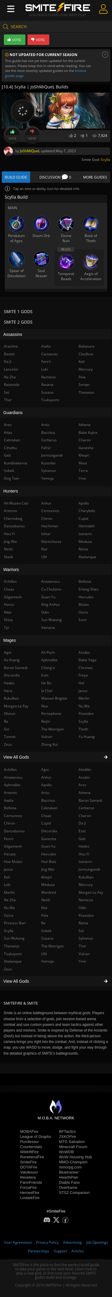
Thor (82, 946)
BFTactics (67, 1131)
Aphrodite (49, 659)
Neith (45, 899)
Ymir (82, 961)
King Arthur (50, 604)
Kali (82, 361)
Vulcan (84, 953)
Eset (82, 831)
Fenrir (46, 361)
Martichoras (51, 541)
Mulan (84, 604)
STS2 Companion (74, 1192)
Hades (84, 846)
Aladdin (85, 769)
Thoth (83, 729)
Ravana (47, 384)
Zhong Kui (49, 744)
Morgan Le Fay (91, 892)
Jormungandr (89, 869)
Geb (82, 838)
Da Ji (82, 823)
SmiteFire (28, 1162)
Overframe (68, 1187)
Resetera (28, 1177)
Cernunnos (50, 510)
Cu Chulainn (51, 589)
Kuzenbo (48, 463)
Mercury (86, 884)
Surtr (83, 619)
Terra (83, 470)
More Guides (95, 177)
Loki (44, 369)
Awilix (46, 346)
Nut (44, 907)
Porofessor (29, 1141)
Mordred (48, 892)
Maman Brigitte (54, 698)
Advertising (72, 1242)
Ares (82, 784)
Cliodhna (86, 354)
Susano (47, 938)
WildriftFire (29, 1152)
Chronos (86, 667)
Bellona (85, 581)
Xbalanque (87, 556)
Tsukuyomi (50, 399)
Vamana (48, 627)
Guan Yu (48, 846)
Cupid (46, 823)
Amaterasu (50, 581)
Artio (45, 792)
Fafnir (46, 447)
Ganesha (48, 838)
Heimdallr (87, 526)
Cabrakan (49, 807)
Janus (83, 690)
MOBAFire (29, 1131)
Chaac (46, 815)
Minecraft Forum (73, 1146)
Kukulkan (86, 877)
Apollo (46, 784)
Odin (82, 907)
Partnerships (38, 1251)
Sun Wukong (51, 619)
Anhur (46, 777)
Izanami (85, 861)
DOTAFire (28, 1167)
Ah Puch (48, 652)
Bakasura (86, 346)
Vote (12, 135)
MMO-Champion (73, 1162)
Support (60, 1251)
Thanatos (86, 392)
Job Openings (97, 1242)
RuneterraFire (32, 1157)
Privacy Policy (47, 1242)
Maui (83, 463)
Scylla (105, 159)
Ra (43, 922)
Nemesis (86, 899)
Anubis (84, 777)
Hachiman (49, 526)
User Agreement (18, 1242)
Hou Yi (84, 854)
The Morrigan (52, 946)
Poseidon (86, 915)
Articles (77, 1251)
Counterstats (31, 1146)
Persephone (51, 713)
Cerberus (86, 807)
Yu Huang (87, 736)
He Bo (46, 683)
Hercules (48, 854)
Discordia (49, 831)
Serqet (84, 384)
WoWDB (66, 1152)
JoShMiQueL (30, 150)
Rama (83, 922)
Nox (44, 706)
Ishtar (46, 533)
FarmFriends (31, 1182)
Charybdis (87, 510)
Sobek (46, 930)
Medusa (48, 884)
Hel (81, 683)
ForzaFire (28, 1187)
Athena (84, 792)
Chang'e (48, 667)
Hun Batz (48, 861)
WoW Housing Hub (75, 1157)
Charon (85, 815)
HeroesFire (29, 1192)
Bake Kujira (88, 432)
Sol (81, 930)
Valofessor (29, 1172)
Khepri (46, 877)
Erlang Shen (89, 589)
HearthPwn (68, 1177)
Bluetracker (69, 1172)
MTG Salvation (72, 1141)
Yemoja (47, 961)
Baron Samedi (90, 800)
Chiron (46, 518)
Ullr (44, 953)
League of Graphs (35, 1136)
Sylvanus (86, 938)
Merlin (84, 698)
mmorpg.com (70, 1167)
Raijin (45, 721)
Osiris (83, 612)
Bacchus (48, 800)
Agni (45, 769)
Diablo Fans (69, 1182)
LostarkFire (29, 1197)
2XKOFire (67, 1136)
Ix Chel (46, 690)
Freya (83, 675)
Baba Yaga (87, 659)
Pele (44, 915)
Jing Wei (47, 869)
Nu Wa (84, 706)
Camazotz (49, 354)
